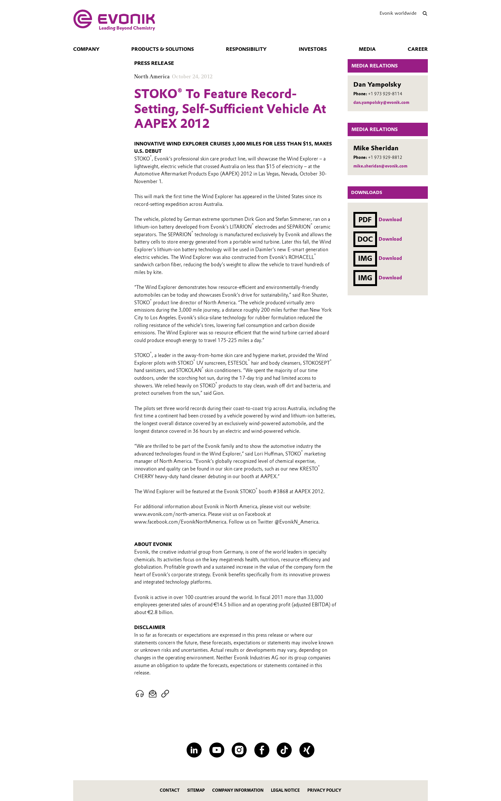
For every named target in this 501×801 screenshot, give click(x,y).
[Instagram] (239, 750)
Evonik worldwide (398, 13)
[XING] (306, 750)
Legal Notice (285, 790)
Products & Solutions (162, 49)
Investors (313, 49)
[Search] (425, 13)
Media (367, 49)
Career (418, 49)
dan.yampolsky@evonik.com (381, 102)
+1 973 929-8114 (385, 93)
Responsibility (246, 49)
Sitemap (196, 790)
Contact (170, 790)
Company (86, 49)
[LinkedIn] (194, 750)
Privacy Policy (324, 790)
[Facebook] (261, 750)
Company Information (238, 790)
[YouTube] (216, 750)
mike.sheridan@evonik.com (380, 166)
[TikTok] (284, 750)
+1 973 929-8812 (385, 157)
